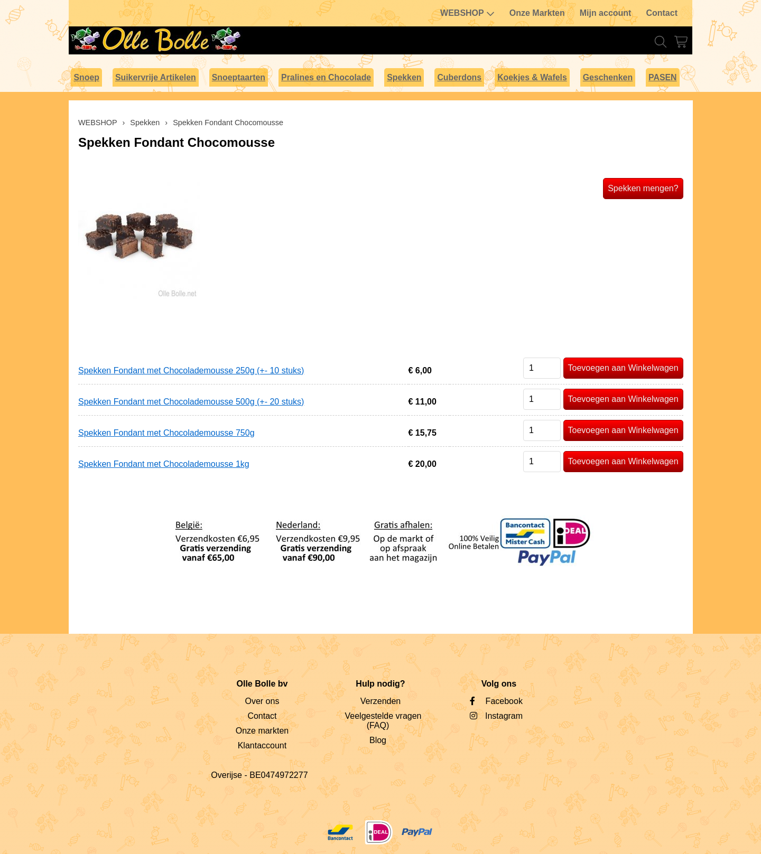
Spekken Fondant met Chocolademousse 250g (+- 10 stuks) (191, 370)
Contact (662, 12)
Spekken (404, 77)
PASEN (662, 77)
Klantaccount (262, 745)
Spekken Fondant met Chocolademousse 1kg (163, 463)
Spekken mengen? (643, 188)
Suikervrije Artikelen (155, 77)
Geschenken (608, 77)
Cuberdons (459, 77)
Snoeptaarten (238, 77)
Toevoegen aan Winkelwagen (623, 367)
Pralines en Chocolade (326, 77)
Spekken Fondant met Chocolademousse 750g (166, 432)
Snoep (86, 77)
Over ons (262, 701)
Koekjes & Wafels (532, 77)
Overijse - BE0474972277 (259, 775)
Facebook (504, 701)
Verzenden (380, 701)
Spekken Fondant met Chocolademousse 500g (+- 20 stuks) (191, 401)
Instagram (504, 715)
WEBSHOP (467, 12)
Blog (377, 740)
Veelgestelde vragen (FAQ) (383, 720)
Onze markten (262, 730)
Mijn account (606, 12)
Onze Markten (537, 12)
